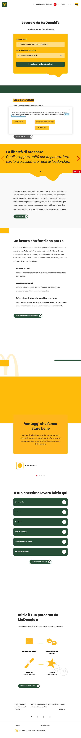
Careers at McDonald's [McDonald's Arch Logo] (4, 4)
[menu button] (76, 4)
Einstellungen (19, 121)
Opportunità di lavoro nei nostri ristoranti (21, 707)
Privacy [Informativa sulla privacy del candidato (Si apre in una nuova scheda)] (17, 725)
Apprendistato (53, 704)
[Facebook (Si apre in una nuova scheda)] (31, 717)
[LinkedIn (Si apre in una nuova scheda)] (49, 717)
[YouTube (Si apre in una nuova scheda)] (43, 717)
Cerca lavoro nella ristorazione (46, 4)
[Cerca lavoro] (20, 216)
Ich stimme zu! (42, 127)
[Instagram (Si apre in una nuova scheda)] (37, 717)
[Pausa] (77, 171)
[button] (65, 4)
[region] (40, 120)
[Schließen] (69, 109)
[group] (40, 465)
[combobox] (40, 44)
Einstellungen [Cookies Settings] (45, 725)
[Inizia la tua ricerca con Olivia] (23, 136)
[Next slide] (78, 158)
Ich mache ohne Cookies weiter (45, 121)
